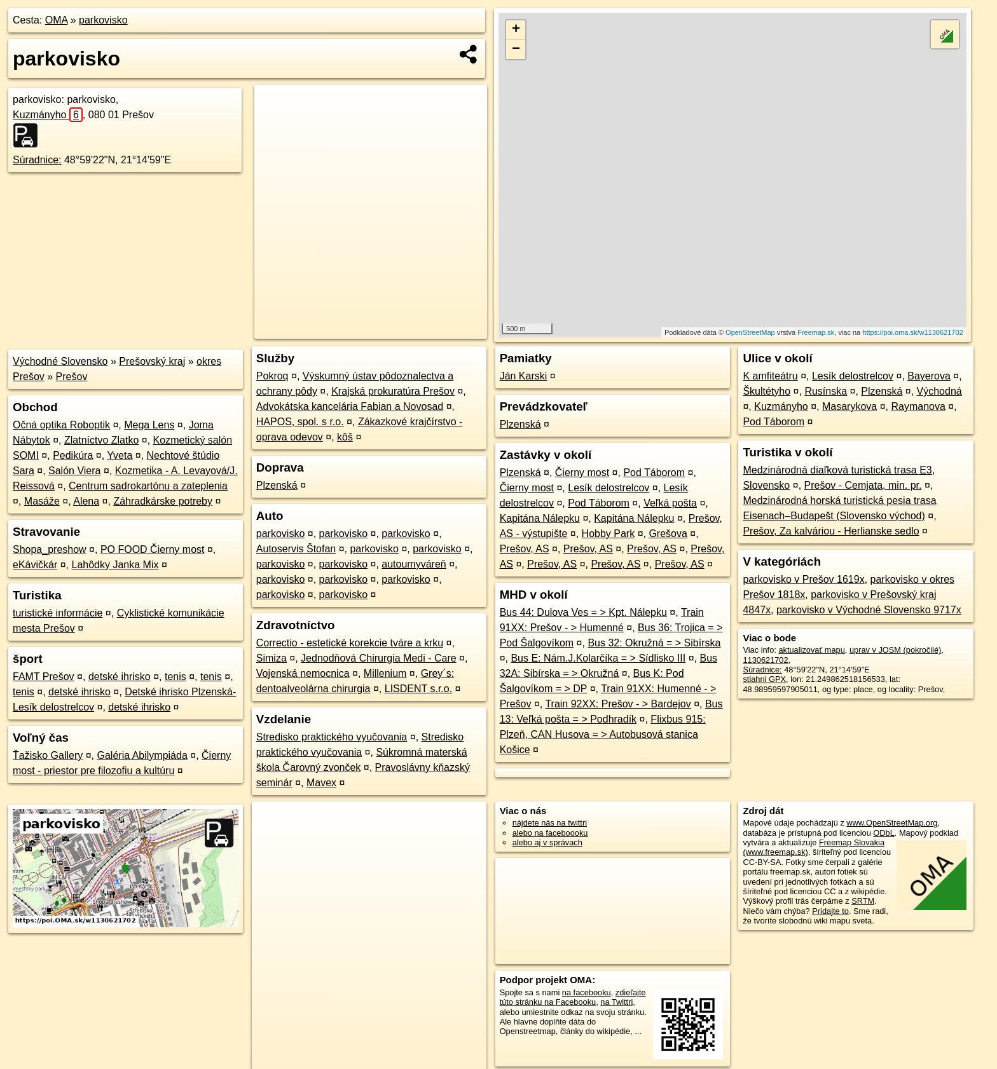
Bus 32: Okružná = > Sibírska (654, 642)
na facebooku (586, 992)
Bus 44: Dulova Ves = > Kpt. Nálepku (583, 612)
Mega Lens (149, 424)
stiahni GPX (764, 679)
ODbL (883, 833)
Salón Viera (74, 470)
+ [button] (516, 29)
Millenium (385, 673)
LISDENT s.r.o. (418, 688)
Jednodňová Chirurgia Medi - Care (379, 658)
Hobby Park (608, 533)
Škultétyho (766, 391)
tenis (175, 676)
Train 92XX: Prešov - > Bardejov (618, 703)
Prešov (72, 376)
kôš (345, 437)
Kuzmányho (48, 114)
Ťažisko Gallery (48, 755)
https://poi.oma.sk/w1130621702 (912, 332)
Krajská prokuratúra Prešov (393, 391)
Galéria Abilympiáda (142, 755)
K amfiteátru (770, 376)
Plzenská (277, 485)
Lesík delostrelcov (608, 487)
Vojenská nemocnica (303, 673)
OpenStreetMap (750, 332)
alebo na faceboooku (550, 833)
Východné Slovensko (60, 361)
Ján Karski (523, 376)
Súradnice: (37, 159)
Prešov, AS (524, 548)
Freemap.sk (815, 332)
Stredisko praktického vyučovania (331, 737)
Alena (86, 501)
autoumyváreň (414, 564)
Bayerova (929, 376)
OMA (56, 20)
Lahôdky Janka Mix (115, 564)
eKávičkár (35, 564)
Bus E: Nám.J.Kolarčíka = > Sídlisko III (598, 658)
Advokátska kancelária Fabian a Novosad (349, 406)
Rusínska (825, 391)
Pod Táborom (654, 472)
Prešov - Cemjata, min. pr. (863, 485)
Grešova (668, 533)
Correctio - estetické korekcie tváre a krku (349, 642)
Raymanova (918, 406)
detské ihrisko (119, 676)
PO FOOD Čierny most (152, 549)
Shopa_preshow (49, 549)
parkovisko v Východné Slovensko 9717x (868, 609)
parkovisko (103, 20)
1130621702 (765, 660)
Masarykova (849, 406)
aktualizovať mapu (811, 650)
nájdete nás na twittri (549, 822)
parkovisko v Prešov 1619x (803, 579)
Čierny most (582, 472)
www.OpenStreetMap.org (891, 822)
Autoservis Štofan (296, 548)
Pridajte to (830, 911)
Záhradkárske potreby (162, 501)
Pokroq (272, 376)
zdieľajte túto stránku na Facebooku (573, 997)
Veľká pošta (670, 503)
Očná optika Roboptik (61, 424)
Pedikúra (73, 455)
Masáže (42, 501)
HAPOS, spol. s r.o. (300, 421)
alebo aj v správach (547, 842)
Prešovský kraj (152, 361)
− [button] (516, 49)
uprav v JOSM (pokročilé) (895, 650)
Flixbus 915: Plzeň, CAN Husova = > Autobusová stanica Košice (603, 734)
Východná (939, 391)
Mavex (321, 782)
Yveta (119, 455)
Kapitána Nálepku (540, 518)
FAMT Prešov (43, 676)
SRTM (862, 901)
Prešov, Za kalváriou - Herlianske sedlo (831, 531)
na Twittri (616, 1002)
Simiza (271, 658)
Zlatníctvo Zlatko (101, 440)
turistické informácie (57, 613)
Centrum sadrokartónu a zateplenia (148, 485)
